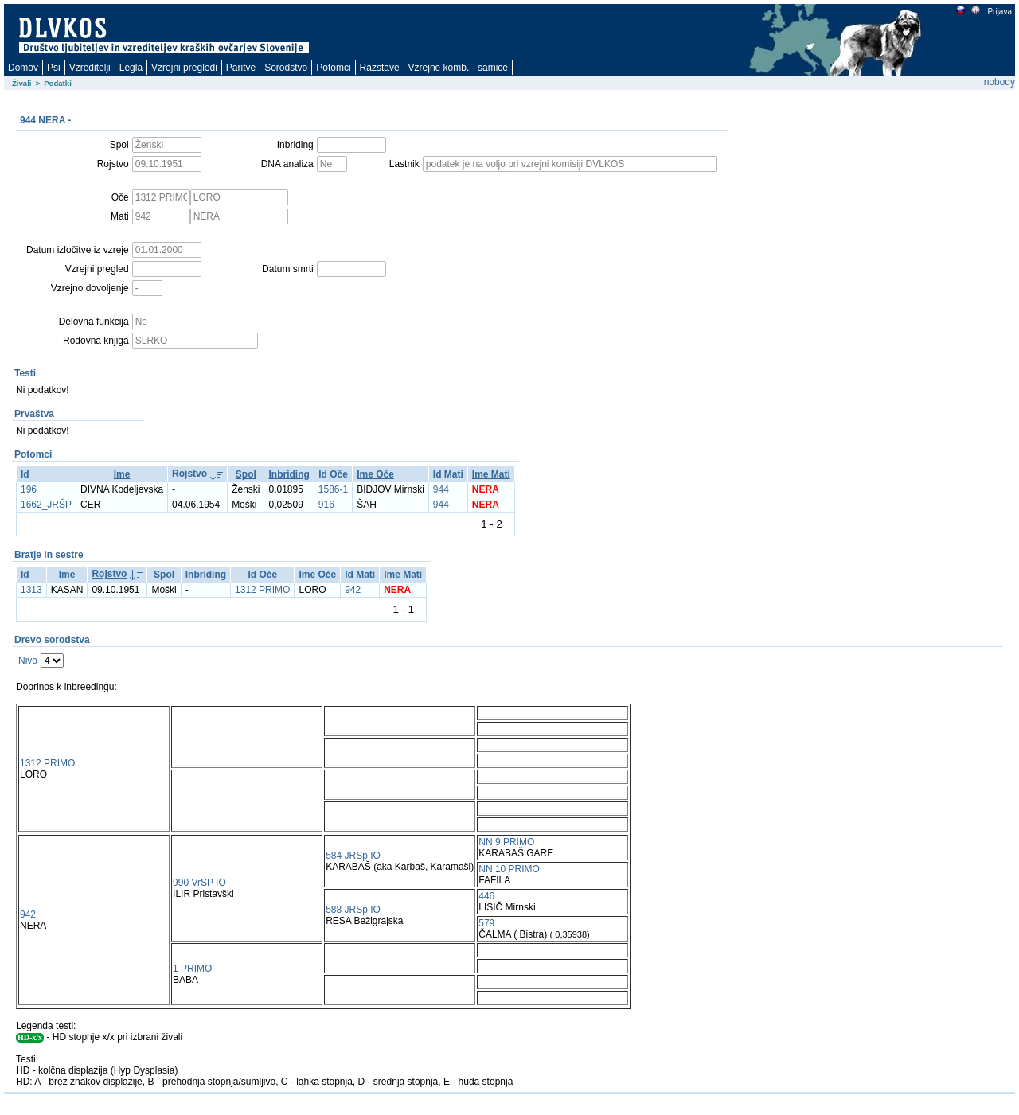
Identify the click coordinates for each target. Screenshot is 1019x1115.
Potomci (333, 67)
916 (326, 504)
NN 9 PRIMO (506, 842)
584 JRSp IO (353, 855)
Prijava (999, 11)
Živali (22, 83)
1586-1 (333, 489)
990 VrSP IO (199, 882)
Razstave (380, 67)
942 (353, 589)
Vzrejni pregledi (184, 67)
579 (486, 923)
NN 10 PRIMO (509, 869)
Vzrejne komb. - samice (458, 67)
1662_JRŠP (46, 504)
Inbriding (288, 474)
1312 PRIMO (262, 589)
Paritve (241, 67)
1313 (31, 589)
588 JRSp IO (353, 909)
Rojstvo (189, 473)
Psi (54, 67)
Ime (122, 474)
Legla (131, 67)
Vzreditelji (90, 67)
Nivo (27, 660)
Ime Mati (491, 474)
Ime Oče (375, 474)
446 (486, 896)
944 (441, 489)
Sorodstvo (285, 67)
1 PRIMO (192, 968)
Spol (246, 474)
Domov (23, 67)
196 (29, 489)
